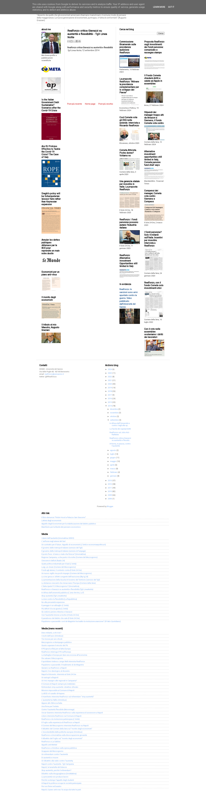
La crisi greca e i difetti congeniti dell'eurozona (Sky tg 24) (64, 577)
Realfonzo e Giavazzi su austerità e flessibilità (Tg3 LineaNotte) (67, 589)
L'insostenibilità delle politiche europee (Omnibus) (61, 732)
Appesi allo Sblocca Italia (51, 703)
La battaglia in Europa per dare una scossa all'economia (64, 655)
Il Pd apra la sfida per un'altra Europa (56, 649)
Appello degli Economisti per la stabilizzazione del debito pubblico (68, 524)
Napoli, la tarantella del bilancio (54, 767)
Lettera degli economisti (51, 520)
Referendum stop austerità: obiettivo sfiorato (59, 687)
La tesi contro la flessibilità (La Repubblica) (59, 599)
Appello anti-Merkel (49, 745)
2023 (110, 373)
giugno (113, 458)
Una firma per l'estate (50, 706)
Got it (171, 7)
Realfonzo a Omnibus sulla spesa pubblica (59, 748)
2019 (110, 388)
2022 (110, 377)
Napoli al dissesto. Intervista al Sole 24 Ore (58, 674)
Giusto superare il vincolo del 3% (54, 645)
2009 (110, 495)
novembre (114, 413)
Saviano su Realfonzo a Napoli (54, 668)
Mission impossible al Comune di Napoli (57, 690)
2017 (110, 395)
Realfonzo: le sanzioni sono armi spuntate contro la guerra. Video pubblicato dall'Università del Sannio (128, 298)
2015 (110, 402)
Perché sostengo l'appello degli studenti (57, 780)
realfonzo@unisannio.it (54, 374)
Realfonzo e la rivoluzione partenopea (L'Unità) (60, 719)
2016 (110, 398)
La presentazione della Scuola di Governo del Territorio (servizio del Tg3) (70, 580)
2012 (110, 484)
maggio (113, 461)
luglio (112, 454)
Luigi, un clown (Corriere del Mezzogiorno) (58, 567)
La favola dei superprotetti (120, 429)
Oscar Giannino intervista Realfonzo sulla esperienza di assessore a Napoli (72, 713)
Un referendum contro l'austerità (54, 754)
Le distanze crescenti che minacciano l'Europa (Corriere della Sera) (68, 583)
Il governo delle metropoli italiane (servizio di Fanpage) (63, 551)
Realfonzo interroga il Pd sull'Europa (56, 652)
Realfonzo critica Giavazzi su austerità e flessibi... (120, 439)
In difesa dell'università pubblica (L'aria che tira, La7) (62, 593)
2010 (110, 491)
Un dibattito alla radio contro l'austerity (57, 761)
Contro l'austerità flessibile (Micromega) (57, 709)
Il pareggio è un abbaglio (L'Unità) (55, 605)
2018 (110, 391)
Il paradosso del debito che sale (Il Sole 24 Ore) (60, 618)
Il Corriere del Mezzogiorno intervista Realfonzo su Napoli (65, 725)
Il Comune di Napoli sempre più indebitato (58, 684)
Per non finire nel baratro (51, 786)
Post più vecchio (105, 104)
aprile (112, 465)
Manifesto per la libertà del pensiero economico (61, 527)
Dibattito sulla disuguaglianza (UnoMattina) (59, 774)
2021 (110, 380)
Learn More (159, 7)
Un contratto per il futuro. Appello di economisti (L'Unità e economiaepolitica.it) (73, 544)
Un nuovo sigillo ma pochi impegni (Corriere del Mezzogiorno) (66, 573)
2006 (110, 499)
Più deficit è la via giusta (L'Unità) (54, 609)
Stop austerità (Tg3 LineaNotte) (54, 596)
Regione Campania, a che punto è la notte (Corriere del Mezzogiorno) (69, 557)
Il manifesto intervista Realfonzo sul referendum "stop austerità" (67, 697)
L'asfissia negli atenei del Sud (53, 541)
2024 (110, 369)
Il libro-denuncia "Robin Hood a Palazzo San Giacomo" (63, 517)
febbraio (114, 472)
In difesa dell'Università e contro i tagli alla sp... (120, 424)
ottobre (113, 416)
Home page (90, 104)
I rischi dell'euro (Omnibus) (52, 636)
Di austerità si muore (49, 758)
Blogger (110, 506)
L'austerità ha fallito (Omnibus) (54, 700)
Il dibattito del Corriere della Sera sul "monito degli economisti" (66, 729)
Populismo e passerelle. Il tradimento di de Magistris (62, 665)
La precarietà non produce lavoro (54, 777)
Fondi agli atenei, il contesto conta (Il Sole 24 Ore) (61, 570)
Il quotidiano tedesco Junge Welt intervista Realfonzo (63, 661)
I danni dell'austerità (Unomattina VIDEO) (57, 538)
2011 (110, 488)
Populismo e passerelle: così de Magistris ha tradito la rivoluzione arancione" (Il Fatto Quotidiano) (81, 621)
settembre (114, 420)
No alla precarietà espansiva (53, 602)
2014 (110, 406)
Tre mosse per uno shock (51, 639)
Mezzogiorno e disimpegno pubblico (56, 642)
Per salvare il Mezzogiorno (52, 658)
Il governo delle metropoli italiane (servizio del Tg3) (62, 548)
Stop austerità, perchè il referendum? (56, 770)
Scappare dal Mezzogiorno (52, 751)
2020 (110, 384)
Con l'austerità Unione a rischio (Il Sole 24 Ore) (60, 615)
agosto (113, 450)
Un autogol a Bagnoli (49, 677)
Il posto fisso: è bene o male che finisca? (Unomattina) (63, 554)
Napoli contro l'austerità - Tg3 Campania (57, 764)
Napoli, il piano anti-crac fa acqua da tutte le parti (61, 790)
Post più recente (74, 104)
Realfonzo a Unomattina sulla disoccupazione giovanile (64, 735)
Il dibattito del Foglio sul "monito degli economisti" (62, 738)
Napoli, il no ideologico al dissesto (55, 671)
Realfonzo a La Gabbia (50, 741)
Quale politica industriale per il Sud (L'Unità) (58, 564)
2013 (110, 480)
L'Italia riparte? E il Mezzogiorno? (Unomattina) (60, 586)
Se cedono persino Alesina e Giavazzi (56, 612)
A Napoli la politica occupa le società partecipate (61, 783)
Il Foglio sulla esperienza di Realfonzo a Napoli (60, 722)
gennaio (113, 476)
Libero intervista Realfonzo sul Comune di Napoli (61, 716)
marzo (113, 469)
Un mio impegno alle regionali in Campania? (59, 681)
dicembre (114, 409)
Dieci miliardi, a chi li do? (51, 633)
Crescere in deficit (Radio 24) (53, 561)
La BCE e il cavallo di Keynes (53, 693)
